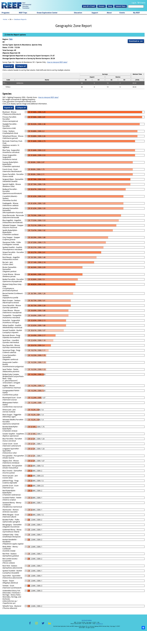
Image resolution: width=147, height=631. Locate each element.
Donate (101, 6)
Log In (134, 3)
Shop (110, 6)
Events (122, 13)
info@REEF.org (99, 623)
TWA (10, 39)
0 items (142, 3)
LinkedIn (49, 624)
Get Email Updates (87, 620)
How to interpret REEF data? (57, 62)
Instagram (36, 624)
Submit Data (120, 6)
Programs (5, 13)
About (109, 13)
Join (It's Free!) (89, 6)
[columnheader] (106, 74)
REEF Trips (23, 13)
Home (5, 19)
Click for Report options (16, 35)
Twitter (43, 624)
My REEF (136, 13)
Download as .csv (136, 41)
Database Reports (20, 19)
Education (78, 13)
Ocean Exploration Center (47, 13)
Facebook (29, 624)
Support (95, 13)
